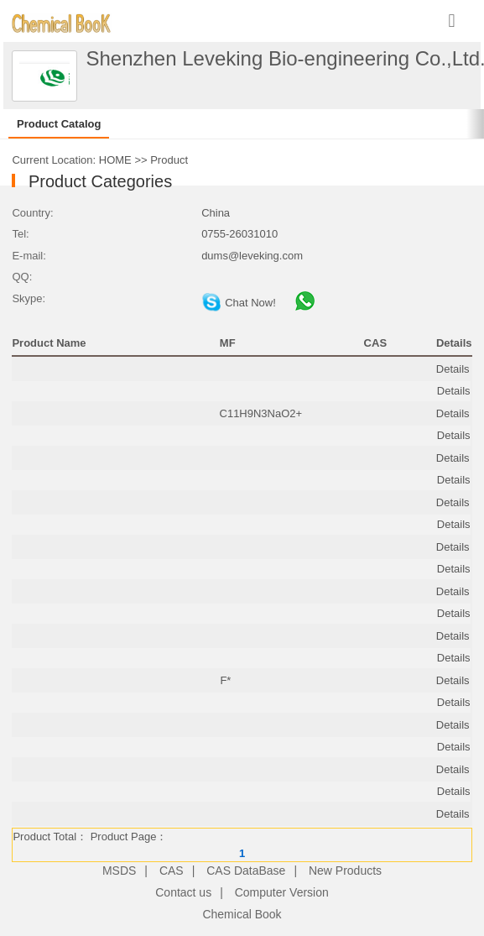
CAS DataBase (245, 870)
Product (169, 160)
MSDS (119, 870)
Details (453, 369)
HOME (115, 160)
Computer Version (282, 892)
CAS (171, 870)
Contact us (183, 892)
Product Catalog (59, 124)
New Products (345, 870)
